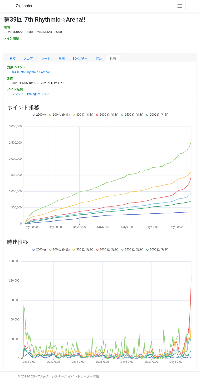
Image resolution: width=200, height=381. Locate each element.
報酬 (62, 58)
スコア (28, 58)
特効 (99, 58)
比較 (113, 58)
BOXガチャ (80, 58)
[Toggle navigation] (180, 6)
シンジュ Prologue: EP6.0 (30, 94)
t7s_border (24, 6)
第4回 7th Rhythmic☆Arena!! (31, 72)
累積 (13, 58)
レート (45, 58)
